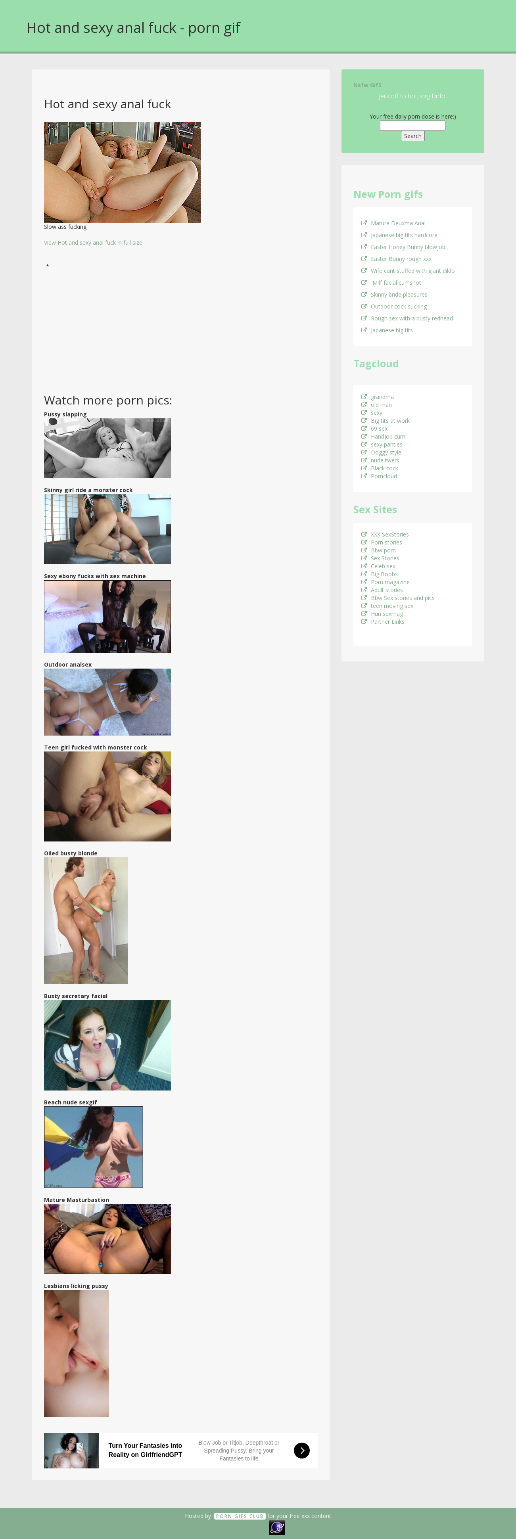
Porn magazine (385, 582)
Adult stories (382, 590)
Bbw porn (378, 550)
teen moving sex (387, 605)
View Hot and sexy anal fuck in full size (93, 242)
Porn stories (381, 542)
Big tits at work (385, 420)
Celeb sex (378, 566)
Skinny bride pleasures (394, 294)
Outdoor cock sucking (394, 306)
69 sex (374, 428)
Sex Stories (380, 558)
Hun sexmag (382, 613)
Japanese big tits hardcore (399, 235)
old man (376, 404)
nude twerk (380, 460)
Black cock (379, 468)
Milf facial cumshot (391, 282)
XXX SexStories (385, 534)
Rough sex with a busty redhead (407, 318)
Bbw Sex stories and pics (398, 598)
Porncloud (379, 476)
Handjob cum (383, 436)
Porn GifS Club (240, 1516)
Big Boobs (379, 574)
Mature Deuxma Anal (393, 223)
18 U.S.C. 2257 (249, 1526)
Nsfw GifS (367, 85)
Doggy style (381, 452)
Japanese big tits (387, 330)
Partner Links (383, 621)
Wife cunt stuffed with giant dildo (408, 270)
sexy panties (382, 444)
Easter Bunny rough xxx (396, 259)
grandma (377, 397)
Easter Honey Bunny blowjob (403, 247)
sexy (371, 412)
